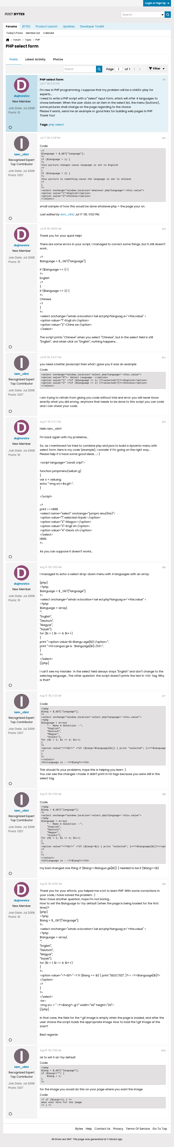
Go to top (159, 1129)
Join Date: (15, 108)
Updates (69, 26)
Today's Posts (14, 33)
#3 (164, 229)
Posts (14, 59)
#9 (164, 884)
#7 (164, 696)
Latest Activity (35, 59)
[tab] (13, 59)
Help (89, 1129)
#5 (164, 422)
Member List (33, 33)
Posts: (12, 112)
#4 (164, 357)
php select (56, 125)
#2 (164, 138)
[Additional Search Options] (162, 14)
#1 (164, 79)
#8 (164, 794)
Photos (58, 59)
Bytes (79, 1129)
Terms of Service (138, 1129)
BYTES (26, 26)
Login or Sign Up (157, 3)
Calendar (48, 33)
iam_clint (66, 214)
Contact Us (102, 1129)
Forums (11, 26)
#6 (164, 567)
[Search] (143, 14)
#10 (163, 1050)
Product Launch (46, 26)
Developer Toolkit (92, 26)
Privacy (118, 1129)
